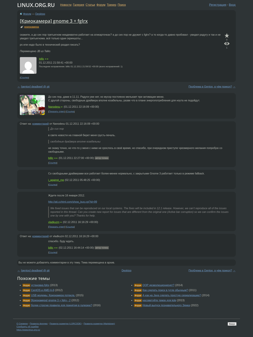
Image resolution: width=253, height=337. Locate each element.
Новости (66, 4)
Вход (232, 4)
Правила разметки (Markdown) (99, 323)
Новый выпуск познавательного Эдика (166, 305)
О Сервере (22, 323)
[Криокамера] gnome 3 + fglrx (54, 21)
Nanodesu (54, 106)
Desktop (40, 13)
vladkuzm (54, 222)
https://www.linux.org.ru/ (28, 330)
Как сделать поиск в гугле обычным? (165, 290)
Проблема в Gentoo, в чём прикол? (210, 86)
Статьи (90, 4)
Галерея (78, 4)
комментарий (40, 123)
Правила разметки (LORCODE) (66, 323)
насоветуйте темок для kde (159, 300)
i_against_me (56, 180)
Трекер (111, 4)
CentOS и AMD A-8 (42, 290)
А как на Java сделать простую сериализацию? (171, 295)
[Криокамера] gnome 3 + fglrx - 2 (50, 300)
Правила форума (39, 323)
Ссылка (24, 77)
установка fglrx (40, 285)
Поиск (122, 4)
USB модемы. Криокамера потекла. (53, 295)
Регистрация (217, 4)
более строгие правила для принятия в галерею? (61, 305)
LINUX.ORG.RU (36, 4)
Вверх (232, 324)
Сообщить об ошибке (27, 326)
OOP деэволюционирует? (158, 285)
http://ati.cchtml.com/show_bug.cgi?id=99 (72, 201)
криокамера (31, 26)
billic (41, 58)
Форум (100, 4)
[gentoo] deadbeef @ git (35, 86)
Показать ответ (56, 111)
